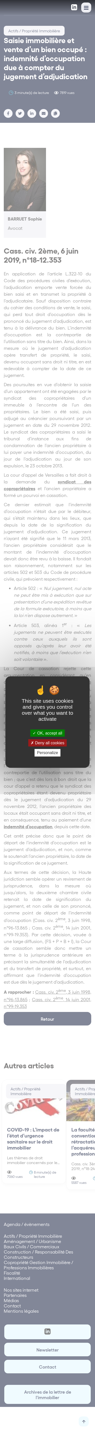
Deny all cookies (47, 743)
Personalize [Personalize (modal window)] (47, 753)
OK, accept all (47, 733)
